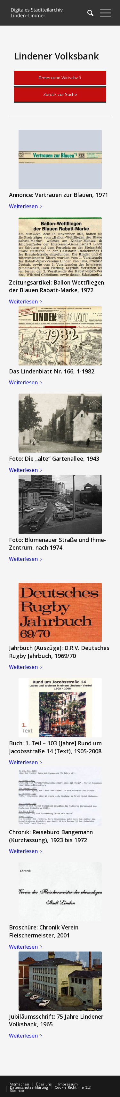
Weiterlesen (26, 206)
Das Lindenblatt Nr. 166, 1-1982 (51, 371)
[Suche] (87, 13)
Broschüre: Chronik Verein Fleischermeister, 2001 (43, 931)
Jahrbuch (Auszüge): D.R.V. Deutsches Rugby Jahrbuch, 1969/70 (59, 652)
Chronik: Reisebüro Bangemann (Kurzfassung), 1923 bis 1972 (51, 836)
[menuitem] (87, 13)
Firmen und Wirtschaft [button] (60, 78)
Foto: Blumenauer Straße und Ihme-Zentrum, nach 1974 (57, 544)
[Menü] (102, 13)
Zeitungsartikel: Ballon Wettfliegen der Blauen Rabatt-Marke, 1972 (56, 286)
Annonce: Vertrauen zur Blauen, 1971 (58, 195)
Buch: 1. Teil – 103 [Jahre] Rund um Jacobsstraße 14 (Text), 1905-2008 (55, 747)
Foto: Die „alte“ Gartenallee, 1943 (54, 458)
